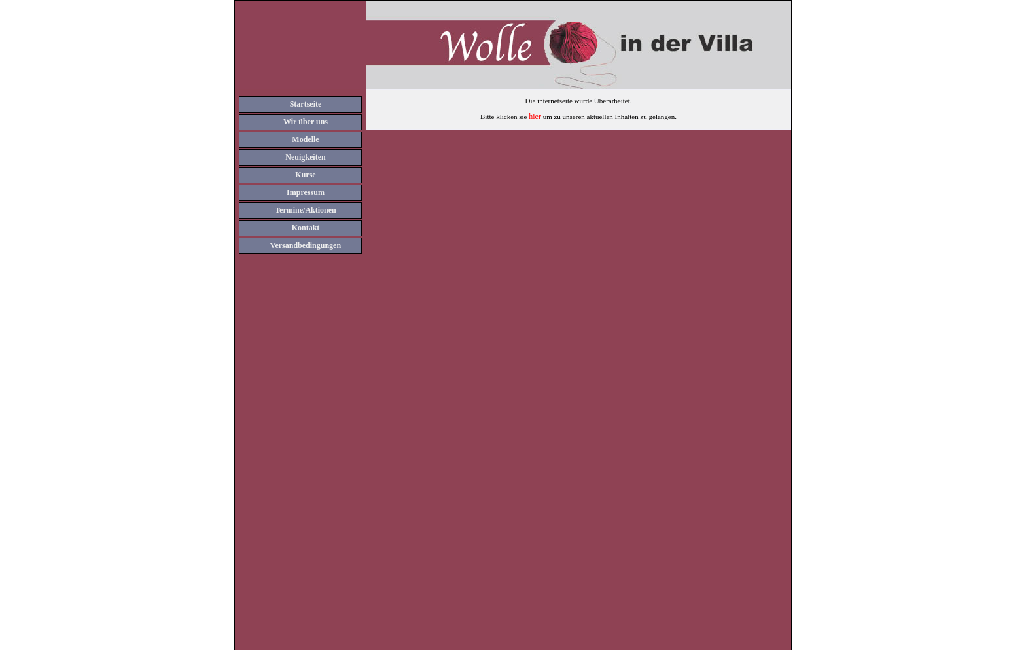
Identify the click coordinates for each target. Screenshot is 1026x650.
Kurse (305, 174)
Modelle (305, 139)
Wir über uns (305, 121)
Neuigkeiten (305, 157)
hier (535, 116)
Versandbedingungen (305, 245)
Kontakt (306, 227)
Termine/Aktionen (305, 210)
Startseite (306, 104)
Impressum (306, 192)
